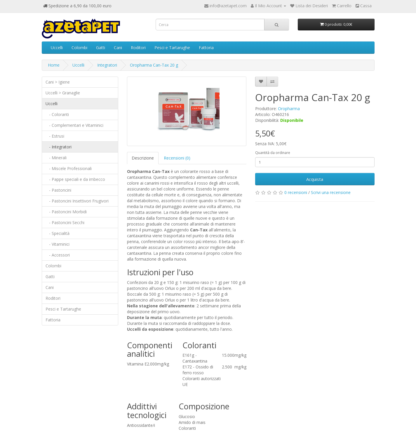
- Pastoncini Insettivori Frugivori (77, 201)
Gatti (100, 47)
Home (54, 65)
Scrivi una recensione (331, 192)
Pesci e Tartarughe (172, 47)
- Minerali (56, 157)
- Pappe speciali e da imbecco (75, 179)
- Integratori (59, 147)
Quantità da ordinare (272, 152)
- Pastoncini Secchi (65, 222)
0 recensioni (295, 192)
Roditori (138, 47)
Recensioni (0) (177, 158)
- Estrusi (55, 136)
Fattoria (206, 47)
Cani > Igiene (58, 82)
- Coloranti (57, 114)
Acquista (314, 179)
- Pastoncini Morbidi (66, 211)
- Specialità (57, 233)
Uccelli (57, 47)
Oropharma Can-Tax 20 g (154, 65)
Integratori (107, 65)
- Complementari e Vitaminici (74, 125)
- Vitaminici (57, 244)
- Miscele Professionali (69, 168)
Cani (118, 47)
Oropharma (289, 108)
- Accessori (58, 255)
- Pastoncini (58, 190)
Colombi (79, 47)
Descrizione (143, 158)
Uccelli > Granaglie (63, 93)
